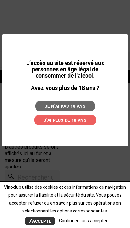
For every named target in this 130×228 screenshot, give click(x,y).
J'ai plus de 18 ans (65, 120)
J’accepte (39, 221)
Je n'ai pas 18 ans (65, 106)
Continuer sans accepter (83, 220)
